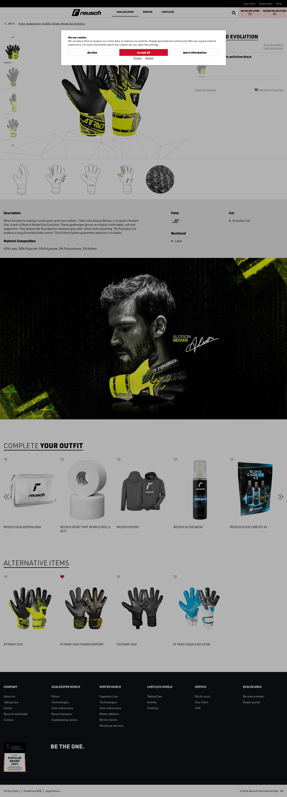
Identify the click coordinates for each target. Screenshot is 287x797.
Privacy (137, 58)
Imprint (149, 58)
